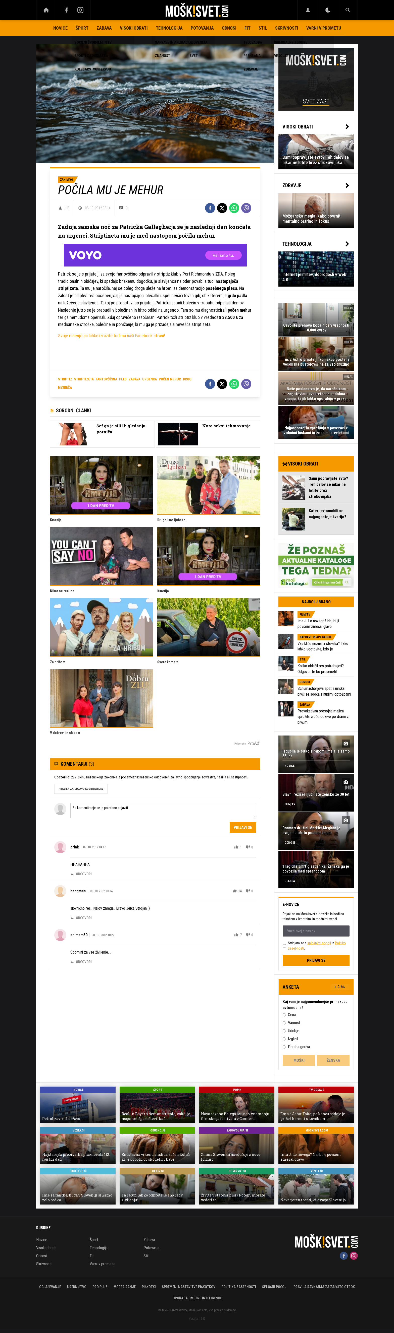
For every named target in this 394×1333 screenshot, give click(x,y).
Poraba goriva (299, 1046)
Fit (247, 28)
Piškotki (149, 1287)
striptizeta (84, 379)
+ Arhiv (340, 986)
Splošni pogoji (274, 1287)
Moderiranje (125, 1287)
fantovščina (106, 379)
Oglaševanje (50, 1287)
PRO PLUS (100, 1287)
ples (123, 379)
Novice (60, 28)
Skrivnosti (286, 28)
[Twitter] (222, 208)
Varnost (294, 1022)
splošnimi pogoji (319, 943)
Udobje (293, 1030)
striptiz (65, 379)
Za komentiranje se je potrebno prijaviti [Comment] (163, 810)
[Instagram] (80, 10)
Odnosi (229, 28)
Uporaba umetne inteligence (197, 1298)
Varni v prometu (323, 28)
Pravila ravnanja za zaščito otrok (324, 1287)
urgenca (149, 379)
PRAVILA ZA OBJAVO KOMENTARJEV (81, 788)
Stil (263, 28)
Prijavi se (243, 827)
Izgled (293, 1038)
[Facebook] (66, 10)
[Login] (308, 10)
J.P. (67, 208)
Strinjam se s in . (317, 945)
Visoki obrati (134, 28)
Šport (82, 28)
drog (187, 379)
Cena (292, 1014)
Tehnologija (169, 28)
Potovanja (202, 28)
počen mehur (170, 379)
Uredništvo (76, 1287)
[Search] (348, 10)
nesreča (65, 387)
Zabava (104, 28)
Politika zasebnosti (238, 1287)
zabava (134, 379)
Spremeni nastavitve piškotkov (188, 1287)
